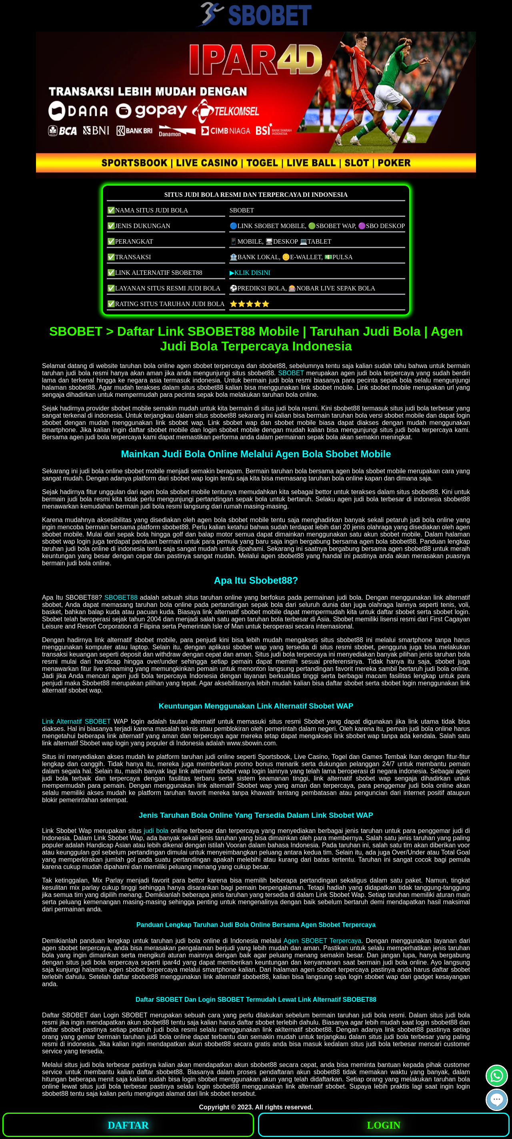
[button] (497, 1100)
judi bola (156, 830)
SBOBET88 (121, 597)
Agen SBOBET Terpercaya (322, 940)
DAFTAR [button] (128, 1125)
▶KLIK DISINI (250, 272)
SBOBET (291, 373)
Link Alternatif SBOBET (76, 721)
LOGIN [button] (383, 1125)
